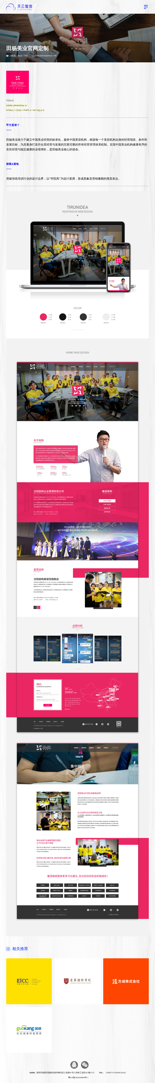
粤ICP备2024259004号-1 (78, 1077)
